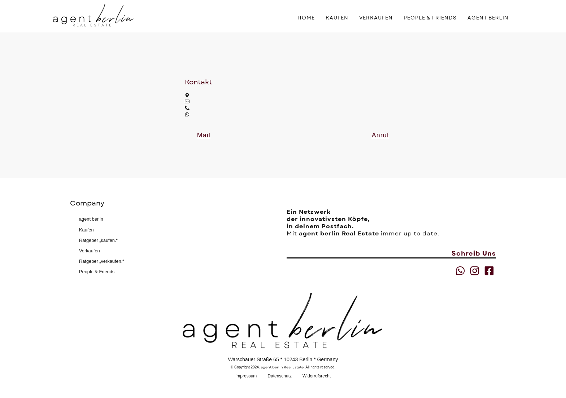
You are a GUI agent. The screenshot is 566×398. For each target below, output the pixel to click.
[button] (203, 135)
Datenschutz (279, 376)
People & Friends (96, 271)
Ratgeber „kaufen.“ (98, 240)
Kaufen (86, 230)
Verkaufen (89, 250)
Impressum (246, 376)
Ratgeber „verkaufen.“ (101, 261)
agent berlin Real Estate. (283, 367)
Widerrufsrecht (316, 376)
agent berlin (91, 219)
